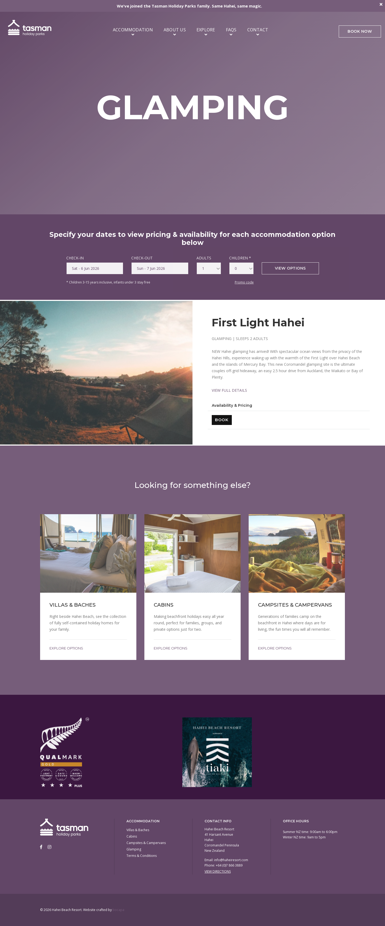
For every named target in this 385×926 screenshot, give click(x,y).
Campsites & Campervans (146, 843)
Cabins (131, 836)
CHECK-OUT (142, 257)
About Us (175, 32)
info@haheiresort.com (231, 860)
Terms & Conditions (141, 855)
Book (221, 419)
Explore (206, 32)
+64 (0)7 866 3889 (229, 865)
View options (290, 268)
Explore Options (66, 648)
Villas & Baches (137, 830)
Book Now (359, 31)
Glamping (133, 849)
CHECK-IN (75, 257)
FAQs (231, 32)
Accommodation (133, 32)
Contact (257, 32)
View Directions (218, 871)
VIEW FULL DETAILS (229, 390)
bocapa (118, 910)
